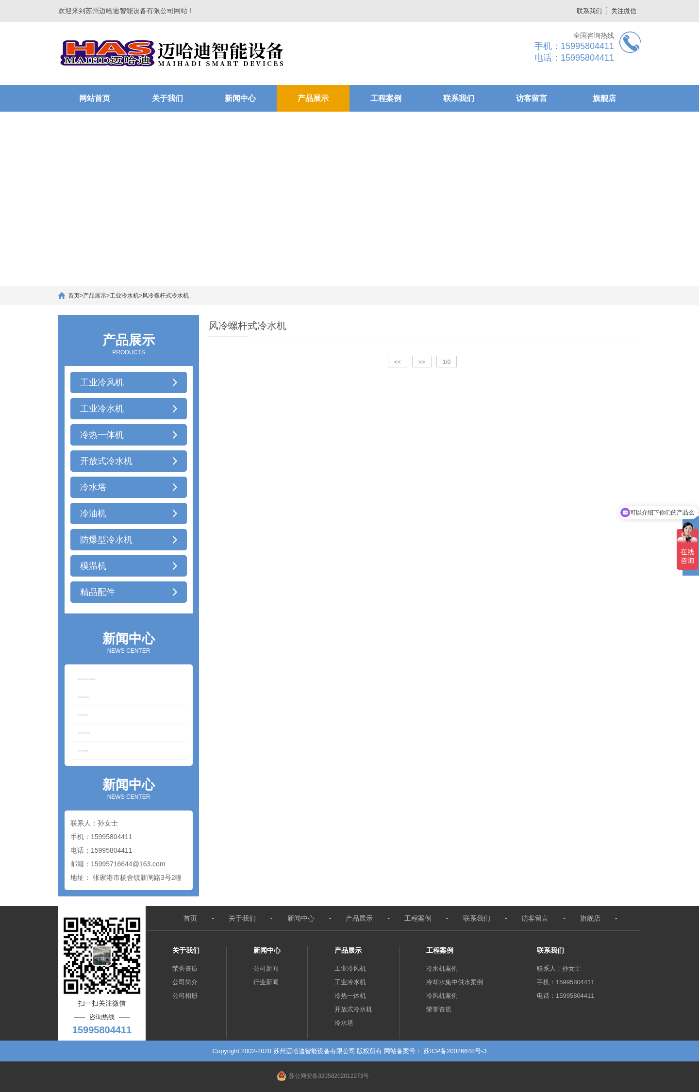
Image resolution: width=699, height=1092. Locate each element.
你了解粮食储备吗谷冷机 (83, 714)
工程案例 (385, 98)
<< (397, 362)
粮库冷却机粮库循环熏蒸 (83, 750)
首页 (74, 295)
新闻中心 (240, 98)
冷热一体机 (350, 995)
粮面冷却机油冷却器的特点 (83, 696)
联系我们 (589, 11)
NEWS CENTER (129, 642)
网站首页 (94, 98)
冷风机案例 (442, 995)
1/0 (447, 362)
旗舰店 (604, 98)
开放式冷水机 (353, 1009)
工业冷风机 (350, 968)
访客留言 (531, 98)
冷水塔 (343, 1022)
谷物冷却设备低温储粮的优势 (84, 732)
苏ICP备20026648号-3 (454, 1051)
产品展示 (313, 98)
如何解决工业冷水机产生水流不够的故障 (86, 678)
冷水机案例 (442, 968)
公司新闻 (266, 968)
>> (421, 362)
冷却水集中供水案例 (454, 982)
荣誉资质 (185, 968)
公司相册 (185, 995)
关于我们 (167, 98)
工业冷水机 (124, 295)
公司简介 (185, 982)
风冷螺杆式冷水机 (165, 295)
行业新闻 (266, 982)
